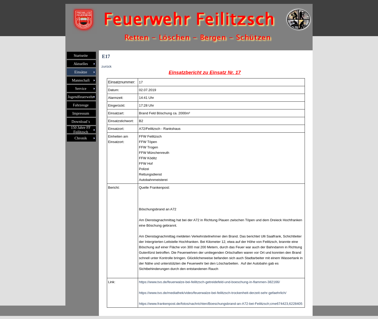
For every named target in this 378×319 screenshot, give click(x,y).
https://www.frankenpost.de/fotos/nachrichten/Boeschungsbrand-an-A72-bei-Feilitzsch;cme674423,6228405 (221, 304)
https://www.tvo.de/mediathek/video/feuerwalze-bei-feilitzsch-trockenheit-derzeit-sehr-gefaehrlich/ (213, 293)
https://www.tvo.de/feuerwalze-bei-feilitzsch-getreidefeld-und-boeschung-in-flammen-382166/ (209, 282)
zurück (106, 66)
